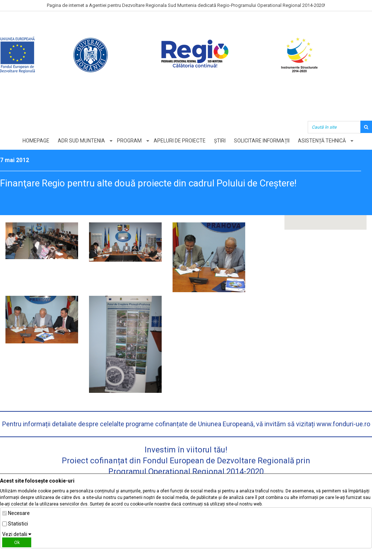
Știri (220, 141)
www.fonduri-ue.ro (343, 424)
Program (129, 141)
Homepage (36, 141)
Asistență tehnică (322, 141)
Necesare (19, 513)
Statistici (18, 524)
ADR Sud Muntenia (81, 141)
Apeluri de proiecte (180, 141)
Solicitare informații (262, 141)
